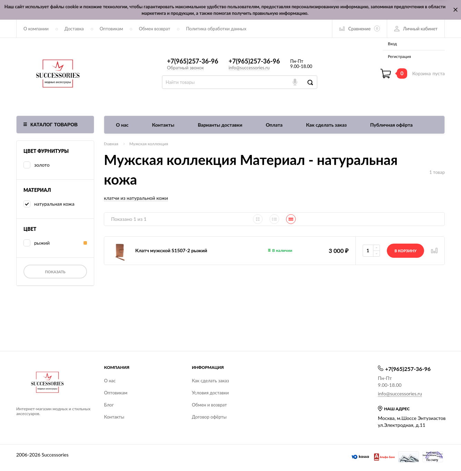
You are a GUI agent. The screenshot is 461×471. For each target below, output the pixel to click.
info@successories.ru (249, 67)
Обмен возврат (154, 28)
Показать (55, 271)
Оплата (274, 124)
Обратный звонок (185, 67)
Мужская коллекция (148, 143)
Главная (111, 143)
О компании (36, 28)
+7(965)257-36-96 (192, 61)
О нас (122, 124)
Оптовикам (111, 28)
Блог (109, 405)
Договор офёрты (209, 417)
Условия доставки (210, 392)
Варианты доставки (220, 124)
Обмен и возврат (209, 405)
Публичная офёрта (391, 124)
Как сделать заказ (326, 124)
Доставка (74, 28)
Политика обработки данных (216, 28)
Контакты (163, 124)
